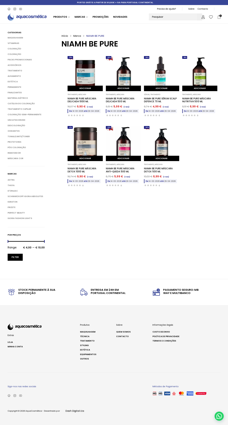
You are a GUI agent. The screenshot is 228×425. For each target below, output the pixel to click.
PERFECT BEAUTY (16, 212)
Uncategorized (16, 120)
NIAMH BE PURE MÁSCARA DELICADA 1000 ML (82, 100)
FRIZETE (12, 207)
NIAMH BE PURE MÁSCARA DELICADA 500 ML (120, 100)
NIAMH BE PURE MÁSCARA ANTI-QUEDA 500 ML (120, 170)
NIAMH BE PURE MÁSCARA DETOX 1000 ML (82, 170)
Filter (15, 257)
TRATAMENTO (15, 70)
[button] (220, 419)
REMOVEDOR (14, 152)
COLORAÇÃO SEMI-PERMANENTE (24, 114)
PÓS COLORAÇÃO (17, 147)
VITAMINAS (13, 43)
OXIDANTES (14, 131)
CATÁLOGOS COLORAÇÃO (21, 103)
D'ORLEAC (13, 190)
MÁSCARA (82, 94)
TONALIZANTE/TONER (19, 136)
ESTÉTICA (13, 81)
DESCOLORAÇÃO (16, 125)
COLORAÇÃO (14, 48)
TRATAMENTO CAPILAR (19, 109)
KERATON (13, 201)
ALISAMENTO (14, 76)
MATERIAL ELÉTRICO (18, 98)
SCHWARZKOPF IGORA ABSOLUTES (25, 196)
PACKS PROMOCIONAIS (20, 59)
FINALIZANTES (15, 92)
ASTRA (11, 179)
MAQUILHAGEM (15, 37)
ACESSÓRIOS (14, 65)
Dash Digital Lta (74, 411)
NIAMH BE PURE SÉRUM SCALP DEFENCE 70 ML (160, 100)
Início (64, 36)
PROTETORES (14, 141)
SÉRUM (146, 94)
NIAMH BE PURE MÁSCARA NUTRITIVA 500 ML (196, 100)
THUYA (11, 185)
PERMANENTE (14, 87)
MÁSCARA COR (15, 158)
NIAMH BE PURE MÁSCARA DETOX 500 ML (158, 170)
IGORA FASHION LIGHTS (20, 218)
